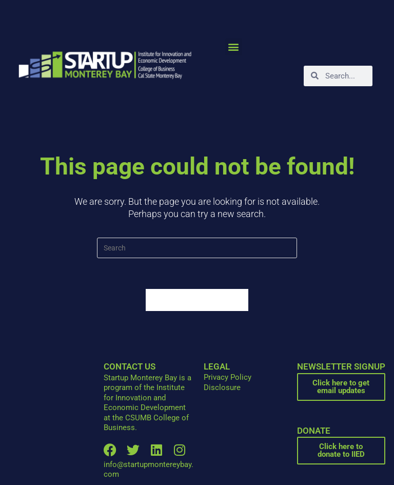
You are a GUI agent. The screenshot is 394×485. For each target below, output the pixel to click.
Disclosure (222, 387)
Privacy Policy (227, 377)
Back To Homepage (197, 300)
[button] (233, 46)
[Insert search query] (197, 248)
